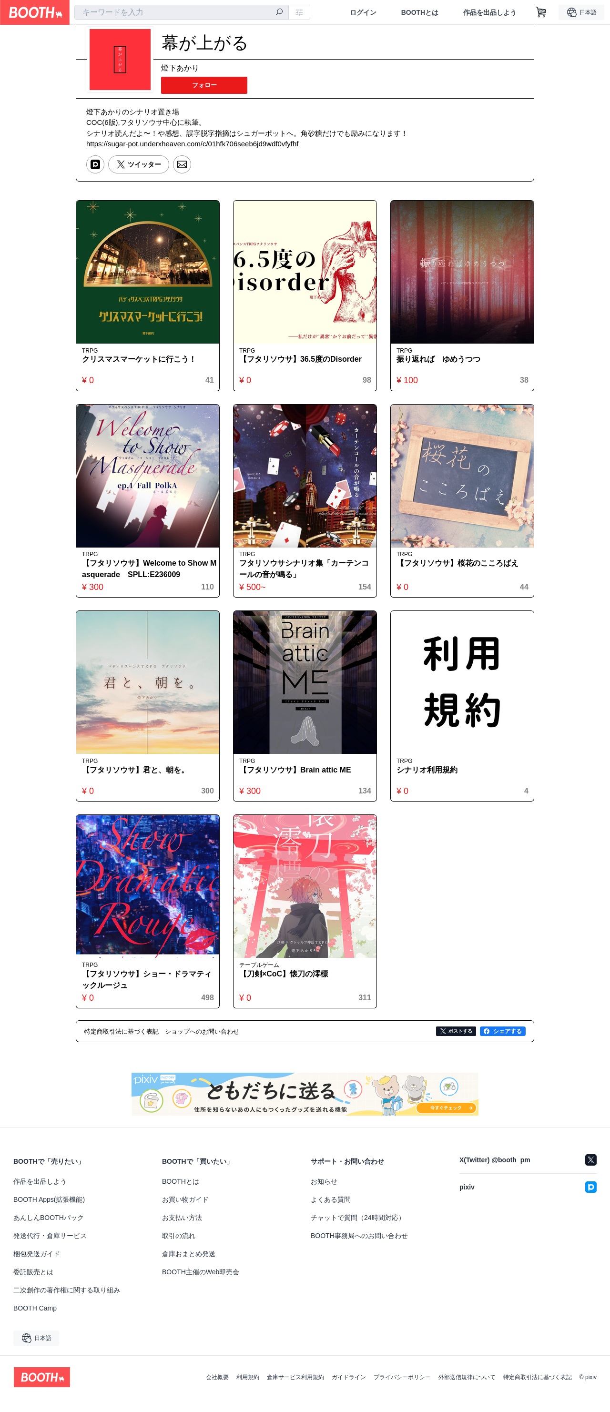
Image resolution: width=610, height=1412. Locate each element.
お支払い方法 (182, 1231)
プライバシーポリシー (402, 1390)
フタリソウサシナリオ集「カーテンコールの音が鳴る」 (303, 577)
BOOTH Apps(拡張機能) (49, 1213)
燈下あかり (180, 68)
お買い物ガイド (185, 1213)
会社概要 (217, 1390)
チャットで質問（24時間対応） (358, 1231)
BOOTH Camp (35, 1321)
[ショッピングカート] (541, 12)
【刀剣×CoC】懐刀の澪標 (286, 987)
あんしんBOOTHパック (48, 1231)
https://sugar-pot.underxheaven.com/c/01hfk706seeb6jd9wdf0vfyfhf (192, 146)
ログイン (362, 12)
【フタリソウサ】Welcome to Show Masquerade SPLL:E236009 (147, 577)
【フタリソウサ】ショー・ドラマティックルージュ (145, 992)
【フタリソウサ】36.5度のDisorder (303, 364)
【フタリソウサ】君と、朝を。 (137, 780)
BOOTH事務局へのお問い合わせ (359, 1249)
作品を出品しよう (490, 12)
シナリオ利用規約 (429, 780)
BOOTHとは (419, 12)
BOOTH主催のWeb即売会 (200, 1285)
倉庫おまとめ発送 (188, 1267)
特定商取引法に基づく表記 (537, 1390)
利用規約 (247, 1390)
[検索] (279, 13)
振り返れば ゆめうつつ (441, 364)
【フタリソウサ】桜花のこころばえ (460, 571)
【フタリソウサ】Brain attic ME (298, 780)
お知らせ (324, 1195)
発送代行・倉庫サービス (50, 1249)
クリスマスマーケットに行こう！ (141, 364)
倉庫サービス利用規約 (295, 1390)
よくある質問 (331, 1213)
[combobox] (181, 12)
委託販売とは (33, 1285)
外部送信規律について (467, 1390)
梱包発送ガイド (36, 1267)
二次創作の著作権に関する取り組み (66, 1303)
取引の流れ (178, 1249)
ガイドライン (349, 1390)
